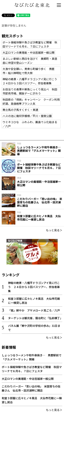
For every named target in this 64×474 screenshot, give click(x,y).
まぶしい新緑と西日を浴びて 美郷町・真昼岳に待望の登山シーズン (30, 61)
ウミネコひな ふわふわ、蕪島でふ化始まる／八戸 (30, 124)
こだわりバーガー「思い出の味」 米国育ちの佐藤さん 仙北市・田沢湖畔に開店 (31, 388)
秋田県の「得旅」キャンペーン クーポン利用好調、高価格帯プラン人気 (31, 101)
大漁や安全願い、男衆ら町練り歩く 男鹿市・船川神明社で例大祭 (28, 71)
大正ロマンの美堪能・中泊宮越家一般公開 (28, 52)
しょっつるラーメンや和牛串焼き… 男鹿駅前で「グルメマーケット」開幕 (31, 357)
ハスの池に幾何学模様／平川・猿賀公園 (27, 116)
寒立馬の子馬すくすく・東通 (20, 110)
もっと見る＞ (54, 230)
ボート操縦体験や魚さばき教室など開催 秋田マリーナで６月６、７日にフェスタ (30, 44)
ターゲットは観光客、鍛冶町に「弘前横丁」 (35, 318)
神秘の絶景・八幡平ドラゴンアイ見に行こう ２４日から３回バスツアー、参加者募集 (31, 81)
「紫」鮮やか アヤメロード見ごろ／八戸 (34, 310)
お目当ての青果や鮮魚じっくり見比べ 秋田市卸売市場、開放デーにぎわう (30, 91)
